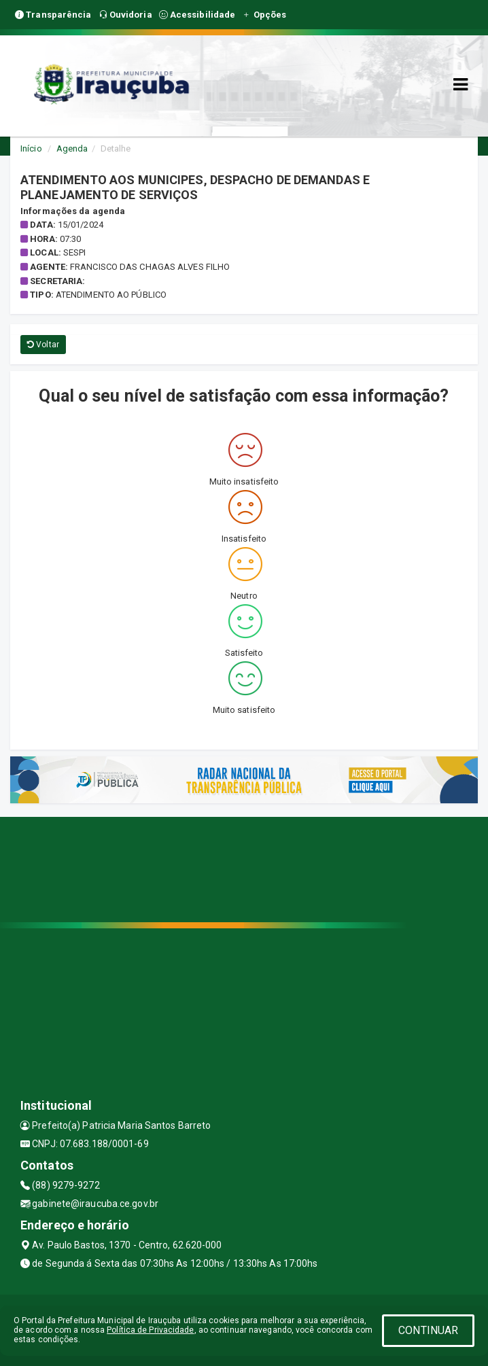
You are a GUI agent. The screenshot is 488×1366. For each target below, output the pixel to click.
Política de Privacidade (150, 1330)
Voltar (43, 344)
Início (31, 148)
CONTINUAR (428, 1330)
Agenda (72, 148)
